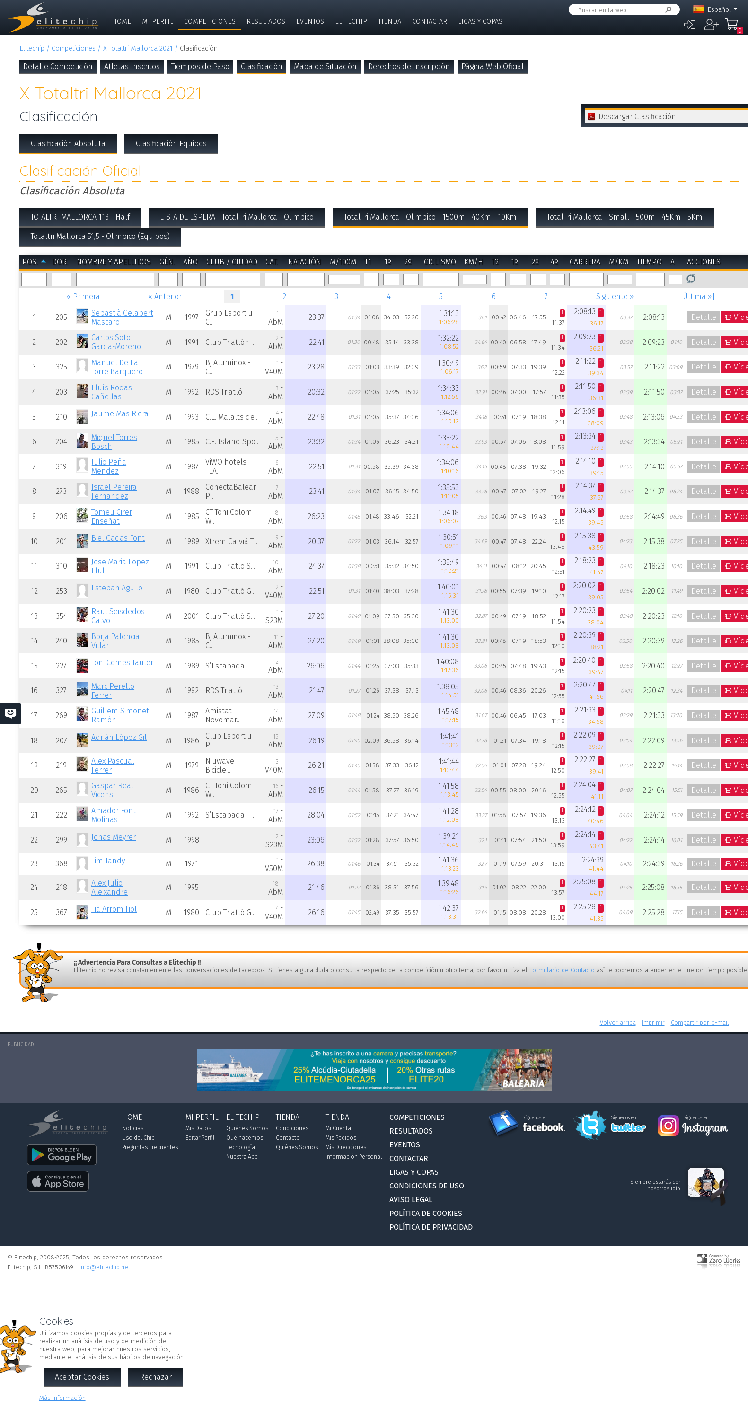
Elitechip (351, 22)
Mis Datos (198, 1128)
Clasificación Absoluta (68, 143)
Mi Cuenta (338, 1128)
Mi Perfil (157, 22)
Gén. (167, 261)
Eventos (310, 22)
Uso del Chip (138, 1137)
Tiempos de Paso (200, 66)
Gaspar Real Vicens (112, 790)
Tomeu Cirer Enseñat (111, 517)
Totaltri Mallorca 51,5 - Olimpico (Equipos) (100, 236)
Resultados (265, 22)
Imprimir (653, 1022)
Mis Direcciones (346, 1147)
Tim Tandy (108, 860)
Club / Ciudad (231, 261)
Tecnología (240, 1147)
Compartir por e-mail (700, 1022)
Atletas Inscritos (132, 66)
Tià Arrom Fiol (114, 909)
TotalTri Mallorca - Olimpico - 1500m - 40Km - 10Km (430, 216)
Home (121, 22)
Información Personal (354, 1156)
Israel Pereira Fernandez (114, 492)
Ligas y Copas (480, 22)
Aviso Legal (410, 1199)
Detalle (703, 317)
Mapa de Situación (325, 66)
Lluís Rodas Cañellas (111, 392)
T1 (368, 261)
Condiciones (292, 1128)
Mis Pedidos (341, 1137)
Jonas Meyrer (113, 837)
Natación (304, 261)
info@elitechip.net (104, 1267)
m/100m (343, 261)
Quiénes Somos (247, 1128)
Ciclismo (440, 261)
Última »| (699, 296)
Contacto (288, 1137)
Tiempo (649, 261)
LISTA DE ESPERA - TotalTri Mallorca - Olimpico (237, 216)
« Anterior (165, 296)
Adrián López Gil (119, 737)
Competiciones (210, 22)
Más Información (62, 1398)
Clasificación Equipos (171, 143)
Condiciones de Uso (426, 1185)
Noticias (132, 1128)
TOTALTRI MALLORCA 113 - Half (80, 216)
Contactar (429, 22)
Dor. (60, 261)
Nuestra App (242, 1156)
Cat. (271, 261)
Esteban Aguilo (116, 587)
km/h (473, 261)
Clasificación (261, 66)
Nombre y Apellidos (114, 261)
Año (190, 261)
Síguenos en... (537, 1118)
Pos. (30, 261)
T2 (495, 261)
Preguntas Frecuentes (150, 1147)
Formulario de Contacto (562, 970)
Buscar (666, 9)
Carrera (585, 261)
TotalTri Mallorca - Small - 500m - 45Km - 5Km (625, 216)
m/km (618, 261)
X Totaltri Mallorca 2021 (138, 48)
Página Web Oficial (492, 66)
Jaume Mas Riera (120, 413)
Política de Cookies (425, 1213)
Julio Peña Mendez (108, 466)
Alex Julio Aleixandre (109, 888)
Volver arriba (618, 1022)
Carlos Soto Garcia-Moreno (116, 342)
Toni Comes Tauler (122, 662)
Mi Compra (732, 28)
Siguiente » (615, 296)
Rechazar (156, 1376)
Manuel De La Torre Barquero (117, 367)
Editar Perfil (199, 1137)
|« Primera (81, 296)
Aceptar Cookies (82, 1376)
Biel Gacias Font (118, 538)
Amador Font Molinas (113, 815)
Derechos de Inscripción (409, 66)
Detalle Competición (58, 66)
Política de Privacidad (431, 1226)
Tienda (389, 22)
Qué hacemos (244, 1137)
